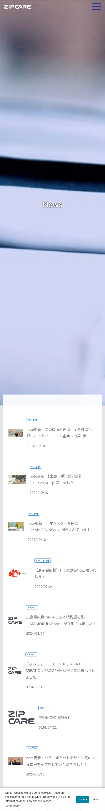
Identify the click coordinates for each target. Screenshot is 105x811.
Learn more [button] (13, 805)
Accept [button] (83, 799)
